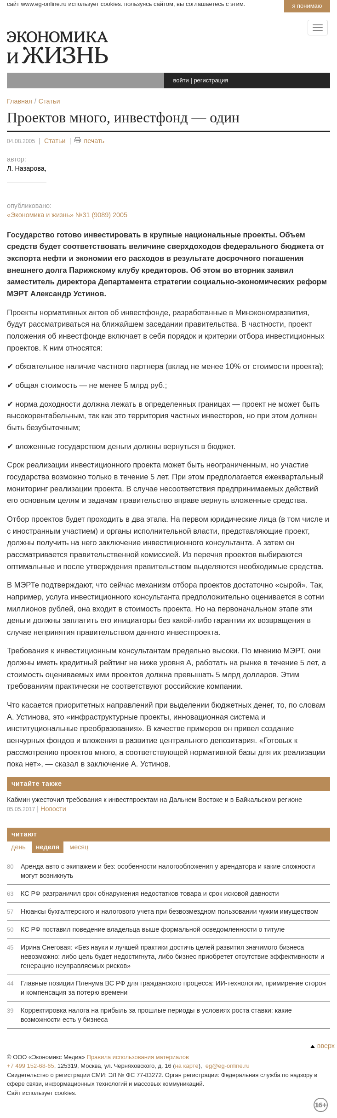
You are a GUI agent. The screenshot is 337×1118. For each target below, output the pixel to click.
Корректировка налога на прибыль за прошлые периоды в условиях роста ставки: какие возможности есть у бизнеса (156, 1015)
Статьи (55, 140)
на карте (187, 1065)
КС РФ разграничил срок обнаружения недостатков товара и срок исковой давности (150, 893)
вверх (322, 1045)
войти (181, 80)
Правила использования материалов (138, 1057)
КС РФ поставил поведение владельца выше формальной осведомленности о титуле (153, 929)
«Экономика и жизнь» (67, 215)
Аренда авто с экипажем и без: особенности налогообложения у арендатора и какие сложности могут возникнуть (168, 871)
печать (89, 141)
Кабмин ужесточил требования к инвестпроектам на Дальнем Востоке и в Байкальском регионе (154, 799)
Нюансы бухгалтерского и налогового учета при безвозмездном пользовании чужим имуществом (170, 911)
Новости (53, 809)
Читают (24, 834)
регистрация (211, 80)
